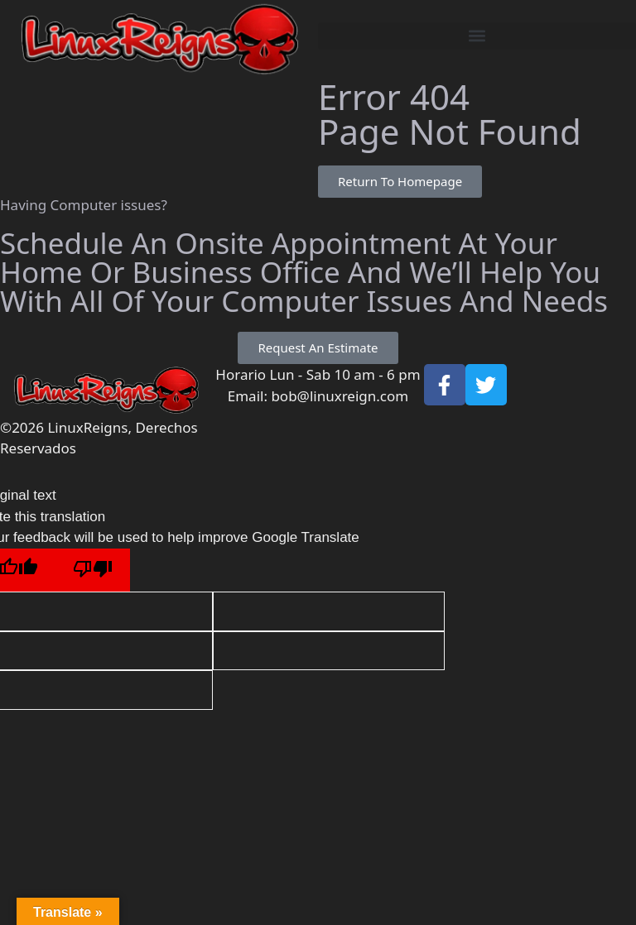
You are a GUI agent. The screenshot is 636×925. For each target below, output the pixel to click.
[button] (477, 36)
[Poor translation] (92, 570)
